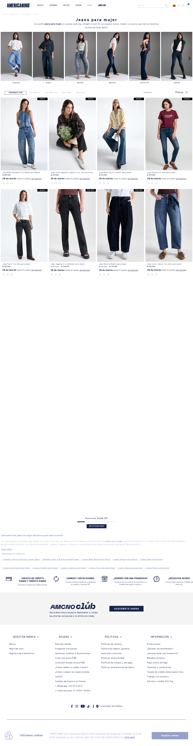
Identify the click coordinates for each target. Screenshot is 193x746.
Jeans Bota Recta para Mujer (95, 559)
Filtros (181, 92)
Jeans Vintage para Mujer (45, 568)
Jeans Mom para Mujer (151, 559)
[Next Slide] (189, 58)
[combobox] (153, 5)
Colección (14, 14)
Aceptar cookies (170, 736)
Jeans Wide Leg (51, 92)
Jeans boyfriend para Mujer (16, 568)
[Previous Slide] (3, 58)
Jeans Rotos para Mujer (157, 568)
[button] (178, 5)
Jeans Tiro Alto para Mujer (101, 568)
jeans (36, 14)
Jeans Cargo (66, 92)
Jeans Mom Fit (34, 92)
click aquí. (129, 737)
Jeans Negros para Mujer (130, 568)
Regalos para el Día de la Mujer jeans (21, 559)
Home (5, 14)
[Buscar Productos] (168, 5)
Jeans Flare (80, 92)
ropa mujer (26, 14)
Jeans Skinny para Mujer (124, 559)
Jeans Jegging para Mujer (73, 568)
